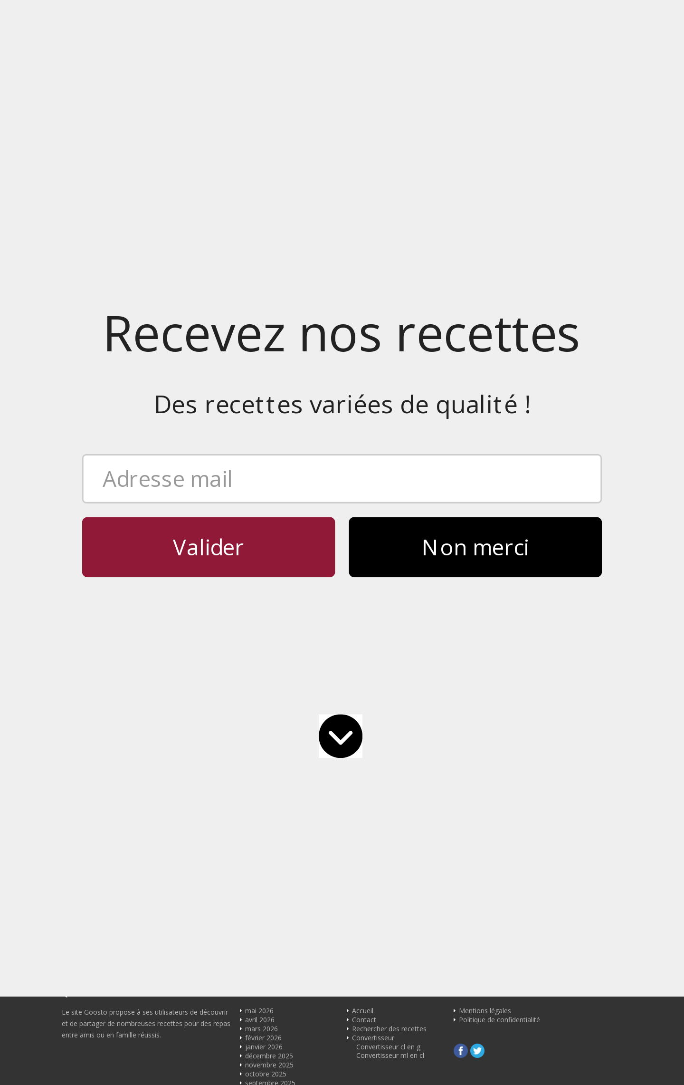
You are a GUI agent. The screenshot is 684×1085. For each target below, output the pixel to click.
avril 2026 (260, 619)
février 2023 (263, 908)
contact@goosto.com (386, 510)
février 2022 (263, 954)
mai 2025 (259, 710)
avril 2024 (260, 827)
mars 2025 (261, 728)
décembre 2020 (269, 999)
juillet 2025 (261, 692)
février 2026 (263, 637)
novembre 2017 (269, 1071)
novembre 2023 (269, 863)
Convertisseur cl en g (388, 646)
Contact (364, 619)
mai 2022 (259, 944)
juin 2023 (259, 890)
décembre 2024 (269, 755)
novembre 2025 (269, 664)
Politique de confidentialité (499, 619)
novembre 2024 (269, 764)
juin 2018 (259, 1026)
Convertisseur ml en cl (390, 655)
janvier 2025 (264, 746)
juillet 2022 (261, 926)
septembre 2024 (270, 782)
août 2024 (260, 791)
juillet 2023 (261, 881)
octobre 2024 (265, 773)
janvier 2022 (264, 963)
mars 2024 (261, 836)
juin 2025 (259, 701)
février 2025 (263, 737)
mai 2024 (259, 818)
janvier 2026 (264, 646)
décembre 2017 (269, 1062)
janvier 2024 (264, 854)
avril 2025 (260, 719)
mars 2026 (261, 628)
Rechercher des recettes (389, 628)
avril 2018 (260, 1035)
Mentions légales (485, 610)
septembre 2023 (270, 872)
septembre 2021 (270, 981)
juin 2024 (259, 809)
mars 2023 (261, 899)
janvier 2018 (264, 1053)
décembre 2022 (269, 917)
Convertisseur (373, 637)
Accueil (362, 610)
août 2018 (260, 1017)
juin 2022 (259, 935)
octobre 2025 (265, 673)
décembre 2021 (269, 972)
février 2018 (263, 1044)
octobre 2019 (265, 1008)
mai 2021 (259, 990)
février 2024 (263, 845)
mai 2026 (259, 610)
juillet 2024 (261, 800)
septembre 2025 (270, 683)
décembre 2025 (269, 655)
